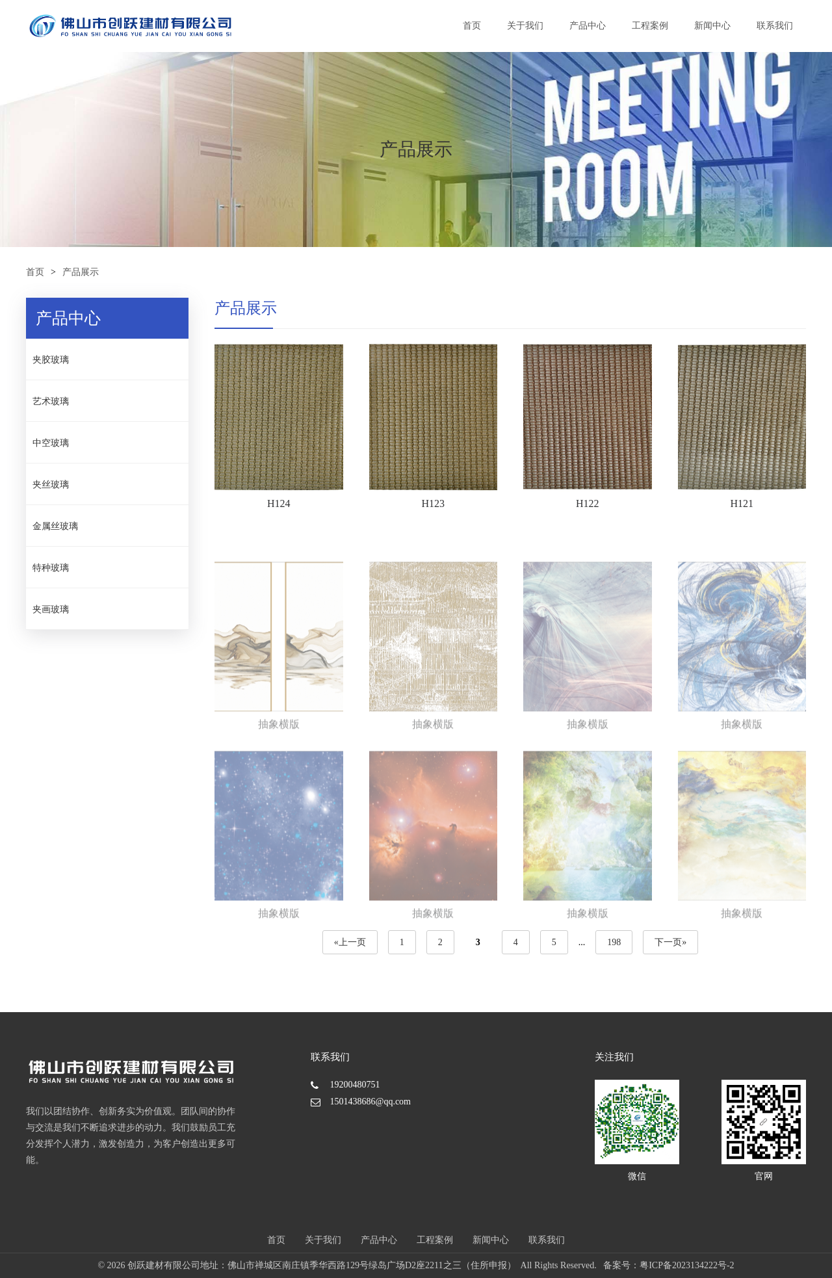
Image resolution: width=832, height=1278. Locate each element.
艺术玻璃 (50, 401)
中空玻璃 (50, 443)
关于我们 (525, 26)
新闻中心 (712, 26)
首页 (472, 26)
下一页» (670, 942)
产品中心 (587, 26)
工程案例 (650, 26)
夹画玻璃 (50, 609)
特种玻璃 (50, 568)
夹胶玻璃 (50, 360)
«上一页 (350, 942)
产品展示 (80, 272)
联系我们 (775, 26)
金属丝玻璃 (55, 526)
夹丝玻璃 (50, 484)
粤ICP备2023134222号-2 (687, 1265)
